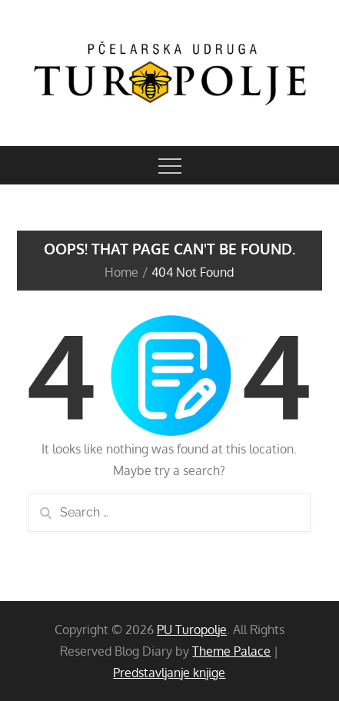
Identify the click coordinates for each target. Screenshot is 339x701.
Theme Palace (231, 651)
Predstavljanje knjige (169, 672)
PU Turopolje (192, 629)
